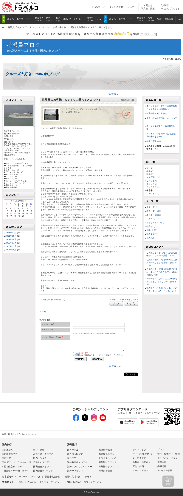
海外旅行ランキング (109, 466)
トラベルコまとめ (108, 458)
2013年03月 (10, 232)
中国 (148, 171)
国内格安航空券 (10, 454)
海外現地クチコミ (108, 462)
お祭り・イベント (154, 222)
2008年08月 (10, 250)
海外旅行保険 (105, 450)
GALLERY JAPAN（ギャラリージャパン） (40, 482)
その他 (149, 238)
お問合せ (148, 7)
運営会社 (161, 462)
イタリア (150, 184)
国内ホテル (7, 450)
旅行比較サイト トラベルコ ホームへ (19, 434)
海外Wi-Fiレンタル (76, 470)
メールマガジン (140, 470)
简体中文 (35, 476)
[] (148, 34)
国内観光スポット (42, 466)
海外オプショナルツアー (79, 466)
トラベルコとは (97, 7)
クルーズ (150, 207)
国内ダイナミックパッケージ (16, 462)
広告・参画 (138, 466)
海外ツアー (72, 458)
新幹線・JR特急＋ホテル (16, 470)
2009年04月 (10, 239)
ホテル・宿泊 (152, 215)
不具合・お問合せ (142, 462)
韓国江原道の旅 (153, 141)
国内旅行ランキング (43, 470)
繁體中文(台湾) (52, 476)
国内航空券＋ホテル (14, 466)
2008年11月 (10, 246)
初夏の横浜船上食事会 (156, 113)
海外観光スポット (108, 454)
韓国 (148, 174)
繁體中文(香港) (72, 476)
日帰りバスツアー (42, 462)
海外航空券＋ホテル (77, 462)
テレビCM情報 (164, 470)
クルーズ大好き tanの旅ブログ (33, 74)
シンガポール (152, 177)
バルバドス (151, 193)
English (23, 476)
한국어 (87, 476)
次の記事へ (113, 94)
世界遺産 (150, 234)
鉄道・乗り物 (152, 211)
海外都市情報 (105, 470)
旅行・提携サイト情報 (168, 454)
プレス (160, 449)
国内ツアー (7, 458)
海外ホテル (72, 450)
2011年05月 (10, 236)
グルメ (149, 218)
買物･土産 (151, 230)
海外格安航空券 (75, 454)
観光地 (149, 226)
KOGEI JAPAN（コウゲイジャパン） (85, 482)
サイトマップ (139, 449)
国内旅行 (7, 444)
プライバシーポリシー (168, 458)
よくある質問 (116, 7)
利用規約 (78, 355)
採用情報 (161, 466)
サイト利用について (143, 454)
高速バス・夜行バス (43, 454)
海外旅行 (72, 444)
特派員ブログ (24, 45)
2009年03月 (10, 243)
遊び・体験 (38, 450)
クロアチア (151, 187)
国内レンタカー (41, 458)
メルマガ (131, 7)
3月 (12, 201)
